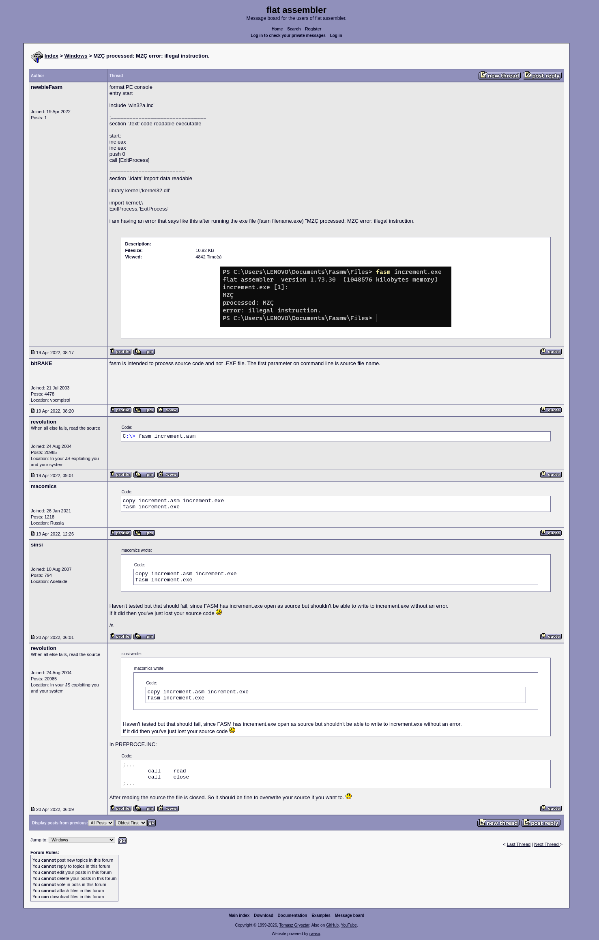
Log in (336, 35)
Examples (321, 915)
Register (313, 29)
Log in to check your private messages (288, 35)
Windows (76, 56)
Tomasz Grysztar (294, 925)
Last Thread (519, 844)
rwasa (314, 933)
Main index (239, 915)
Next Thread (547, 844)
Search (294, 29)
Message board (350, 915)
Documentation (292, 915)
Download (263, 915)
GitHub (332, 925)
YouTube (348, 925)
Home (277, 29)
